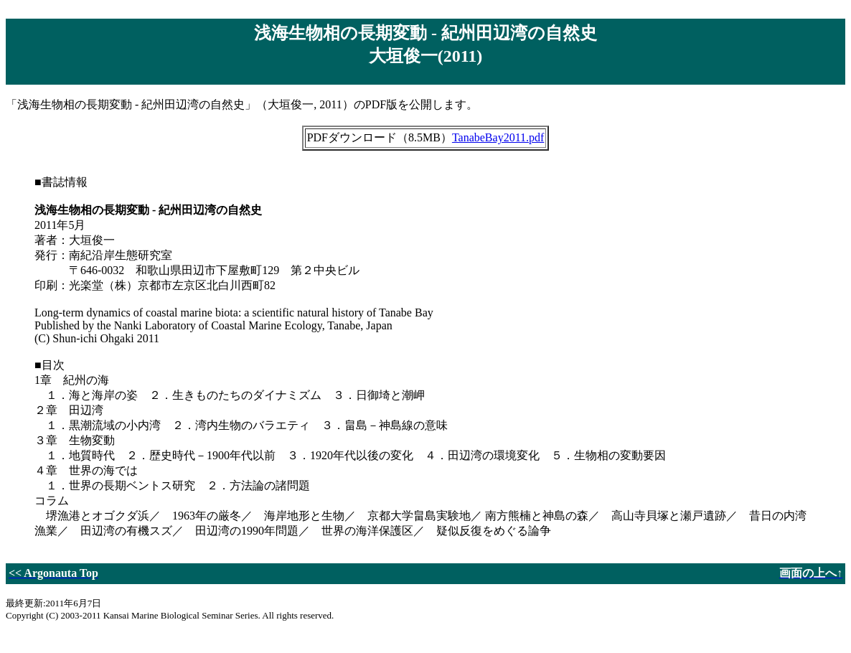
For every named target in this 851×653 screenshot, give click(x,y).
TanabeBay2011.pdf (498, 137)
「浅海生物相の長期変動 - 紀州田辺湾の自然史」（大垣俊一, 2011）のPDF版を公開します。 (425, 320)
